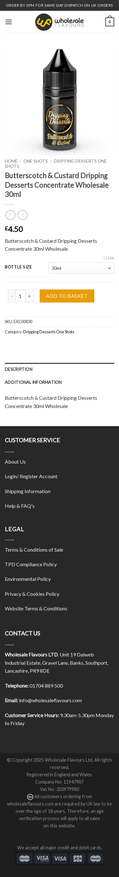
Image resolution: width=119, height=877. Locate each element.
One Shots (35, 161)
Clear (108, 258)
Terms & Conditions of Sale (34, 550)
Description (18, 369)
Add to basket (67, 296)
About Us (15, 462)
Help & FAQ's (20, 506)
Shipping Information (27, 491)
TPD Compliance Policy (31, 564)
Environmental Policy (28, 579)
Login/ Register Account (31, 476)
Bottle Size (18, 267)
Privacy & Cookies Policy (32, 594)
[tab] (59, 369)
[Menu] (8, 22)
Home (11, 161)
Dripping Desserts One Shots (48, 331)
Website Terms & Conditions (36, 608)
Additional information (33, 382)
